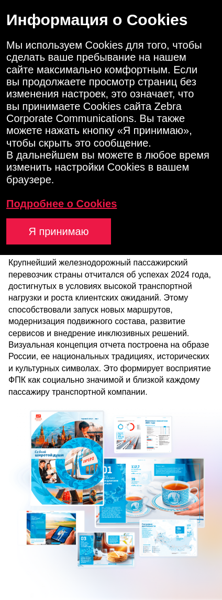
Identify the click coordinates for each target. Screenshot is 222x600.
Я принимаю (58, 231)
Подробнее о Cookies (61, 203)
